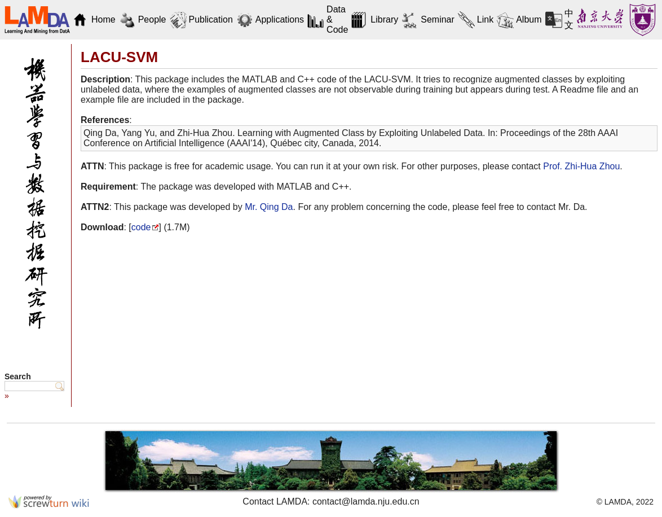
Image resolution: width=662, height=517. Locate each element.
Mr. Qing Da (269, 207)
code (141, 227)
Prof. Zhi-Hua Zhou (581, 166)
